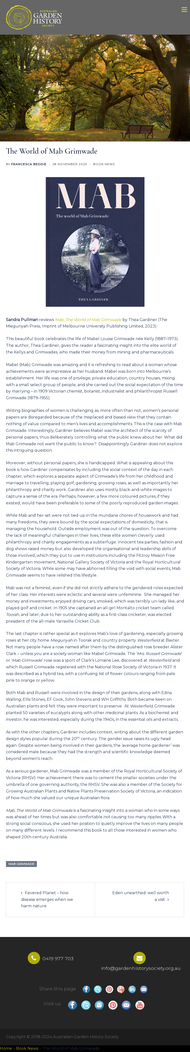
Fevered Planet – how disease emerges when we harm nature (47, 899)
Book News (104, 164)
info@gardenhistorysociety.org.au (141, 968)
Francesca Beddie (29, 164)
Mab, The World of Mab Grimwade (88, 319)
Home (6, 1048)
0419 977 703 (58, 958)
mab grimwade (21, 864)
